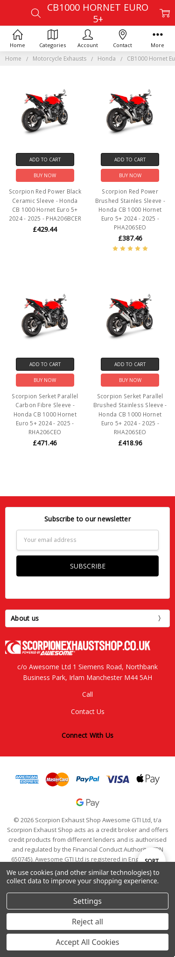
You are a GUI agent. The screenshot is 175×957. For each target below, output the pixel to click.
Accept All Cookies (87, 942)
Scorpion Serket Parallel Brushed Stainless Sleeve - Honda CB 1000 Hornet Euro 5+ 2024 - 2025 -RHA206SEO (130, 414)
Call (87, 694)
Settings (87, 901)
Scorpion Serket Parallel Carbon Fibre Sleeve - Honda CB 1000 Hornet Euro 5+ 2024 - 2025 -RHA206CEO (45, 414)
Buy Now (45, 175)
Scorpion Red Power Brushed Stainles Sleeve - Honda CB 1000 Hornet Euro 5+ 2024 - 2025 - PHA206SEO (130, 209)
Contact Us (88, 711)
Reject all (87, 921)
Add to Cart (45, 159)
